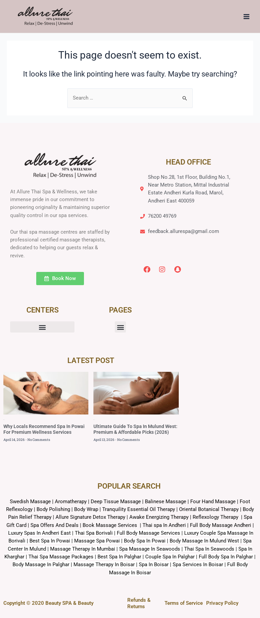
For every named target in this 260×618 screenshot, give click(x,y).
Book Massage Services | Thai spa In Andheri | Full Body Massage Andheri (168, 525)
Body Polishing (53, 509)
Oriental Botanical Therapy (209, 509)
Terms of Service (184, 603)
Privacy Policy (222, 603)
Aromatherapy (71, 501)
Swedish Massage (30, 501)
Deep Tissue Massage (116, 501)
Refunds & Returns (139, 603)
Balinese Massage (165, 501)
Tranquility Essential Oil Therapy (138, 509)
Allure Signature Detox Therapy (90, 517)
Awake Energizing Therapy (159, 517)
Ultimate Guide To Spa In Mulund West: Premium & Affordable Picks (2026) (135, 429)
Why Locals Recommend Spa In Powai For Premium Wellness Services (44, 429)
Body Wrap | (88, 509)
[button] (42, 327)
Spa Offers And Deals (54, 525)
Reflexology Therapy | (218, 517)
